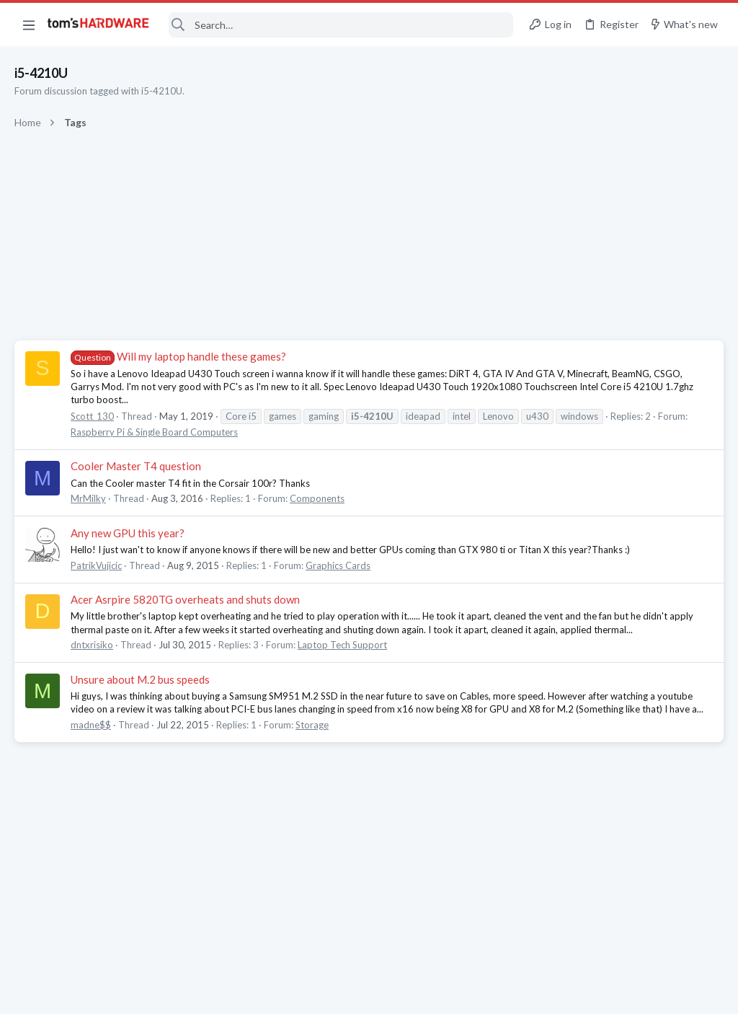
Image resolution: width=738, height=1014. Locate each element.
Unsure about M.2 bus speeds (140, 679)
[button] (28, 24)
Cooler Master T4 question (136, 465)
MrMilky (88, 498)
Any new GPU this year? (127, 532)
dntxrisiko (92, 645)
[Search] (341, 25)
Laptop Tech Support (342, 645)
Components (317, 498)
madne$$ (91, 725)
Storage (312, 725)
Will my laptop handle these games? (178, 356)
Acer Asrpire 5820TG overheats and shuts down (185, 599)
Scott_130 (92, 416)
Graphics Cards (338, 565)
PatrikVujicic (96, 565)
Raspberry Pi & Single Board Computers (154, 432)
